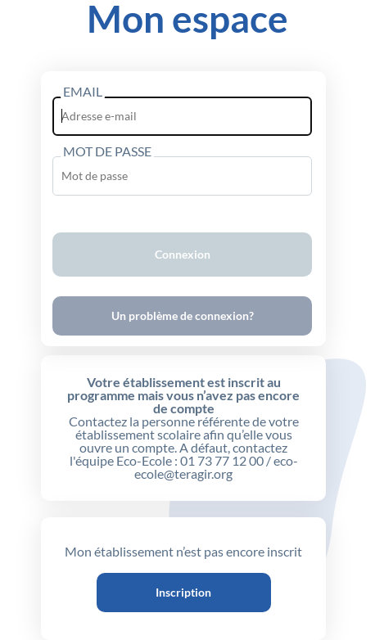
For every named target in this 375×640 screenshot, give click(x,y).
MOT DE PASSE (107, 150)
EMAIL (82, 90)
